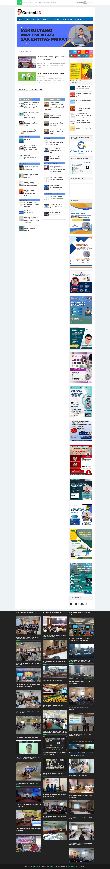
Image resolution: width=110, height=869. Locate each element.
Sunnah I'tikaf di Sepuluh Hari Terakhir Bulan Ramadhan (31, 175)
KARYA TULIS (46, 19)
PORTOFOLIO (35, 19)
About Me (24, 2)
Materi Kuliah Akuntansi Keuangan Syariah (50, 73)
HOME (20, 19)
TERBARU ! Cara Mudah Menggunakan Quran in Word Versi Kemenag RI (83, 115)
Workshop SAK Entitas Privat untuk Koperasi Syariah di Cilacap (55, 115)
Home (19, 2)
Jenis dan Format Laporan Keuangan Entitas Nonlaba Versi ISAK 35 (83, 108)
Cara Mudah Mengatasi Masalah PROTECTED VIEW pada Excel (31, 204)
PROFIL (27, 19)
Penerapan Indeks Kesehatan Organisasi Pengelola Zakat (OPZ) (55, 187)
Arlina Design (52, 866)
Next (36, 89)
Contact (31, 2)
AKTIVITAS (56, 19)
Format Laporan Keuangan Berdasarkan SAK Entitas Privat (83, 88)
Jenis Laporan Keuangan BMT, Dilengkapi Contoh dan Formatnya (56, 142)
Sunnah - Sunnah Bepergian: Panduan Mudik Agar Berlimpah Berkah (31, 183)
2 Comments (49, 59)
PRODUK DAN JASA (67, 19)
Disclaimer (47, 2)
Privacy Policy (54, 2)
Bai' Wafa (27, 139)
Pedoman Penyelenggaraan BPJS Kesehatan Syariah (30, 157)
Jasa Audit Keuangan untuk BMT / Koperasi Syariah (30, 123)
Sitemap (41, 2)
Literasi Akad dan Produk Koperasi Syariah (51, 57)
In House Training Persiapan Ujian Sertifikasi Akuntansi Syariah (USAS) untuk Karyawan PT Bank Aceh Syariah (54, 106)
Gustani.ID (37, 866)
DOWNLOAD (78, 19)
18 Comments (49, 76)
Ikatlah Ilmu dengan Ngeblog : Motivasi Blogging (30, 228)
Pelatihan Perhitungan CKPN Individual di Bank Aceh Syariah (56, 123)
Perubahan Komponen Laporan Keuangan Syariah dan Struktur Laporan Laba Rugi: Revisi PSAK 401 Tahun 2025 (54, 169)
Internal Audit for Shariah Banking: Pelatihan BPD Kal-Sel (56, 131)
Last (40, 89)
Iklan (36, 2)
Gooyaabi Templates (71, 866)
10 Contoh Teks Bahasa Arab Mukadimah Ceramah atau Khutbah (31, 167)
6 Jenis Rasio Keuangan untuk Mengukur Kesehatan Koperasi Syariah (83, 95)
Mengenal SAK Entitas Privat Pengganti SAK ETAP (55, 150)
